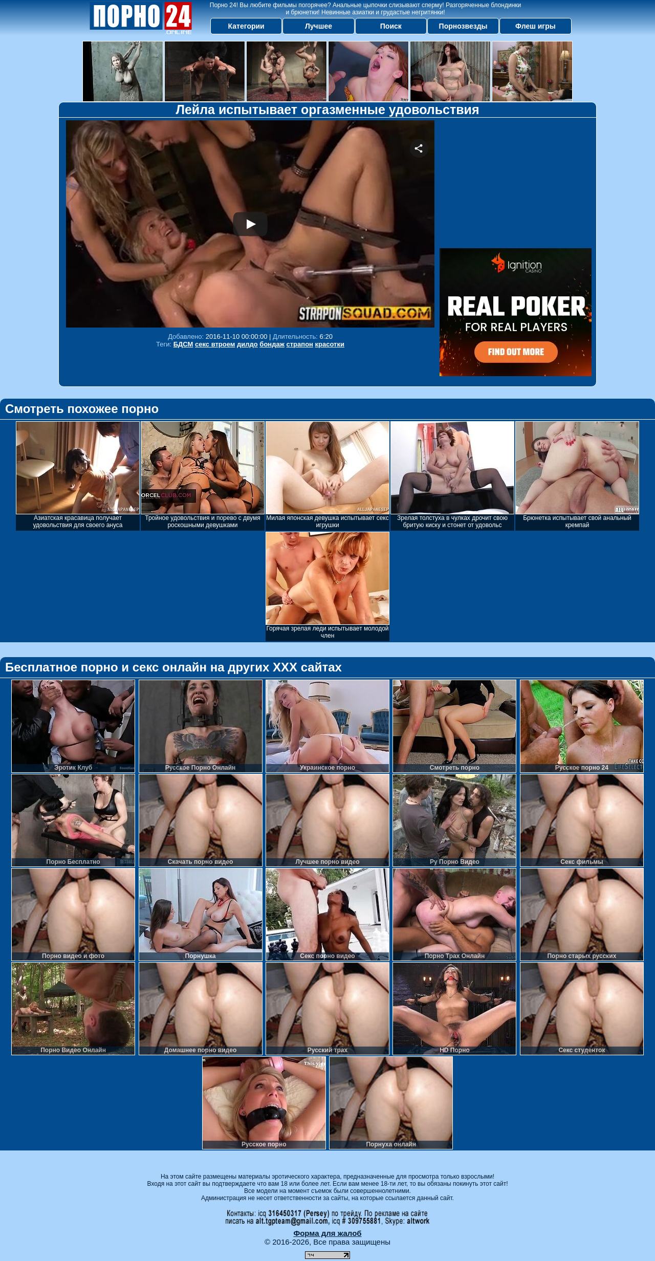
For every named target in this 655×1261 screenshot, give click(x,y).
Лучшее (318, 26)
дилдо (247, 344)
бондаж (272, 344)
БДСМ (183, 344)
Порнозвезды (463, 26)
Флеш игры (535, 26)
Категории (246, 26)
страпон (300, 344)
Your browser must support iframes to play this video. (250, 224)
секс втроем (215, 344)
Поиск (391, 26)
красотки (329, 344)
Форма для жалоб (327, 1233)
